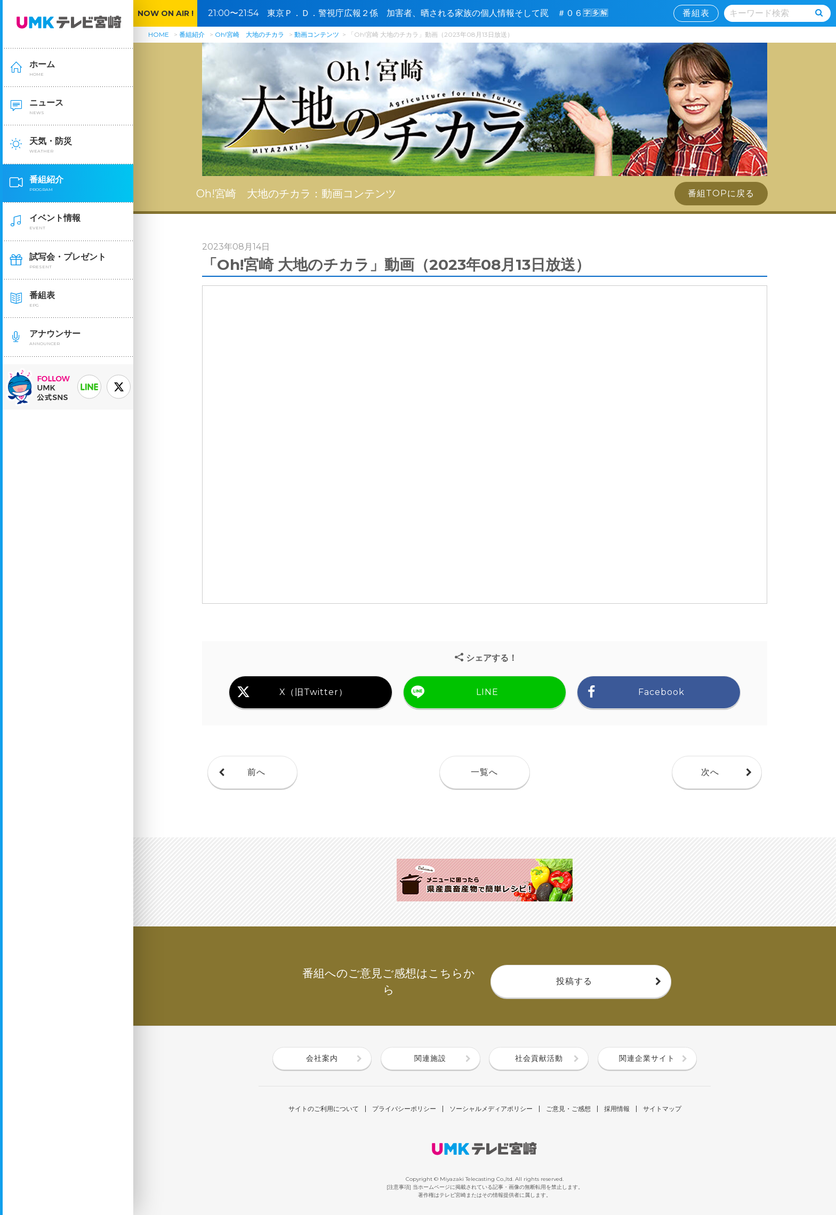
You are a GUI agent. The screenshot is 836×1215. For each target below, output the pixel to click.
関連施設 (430, 1058)
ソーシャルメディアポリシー (491, 1109)
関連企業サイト (647, 1058)
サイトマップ (662, 1109)
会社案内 (322, 1058)
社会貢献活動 (539, 1058)
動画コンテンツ (316, 34)
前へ (256, 772)
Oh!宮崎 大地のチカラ (249, 34)
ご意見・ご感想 (568, 1109)
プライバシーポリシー (404, 1109)
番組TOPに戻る (721, 193)
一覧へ (484, 772)
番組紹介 (192, 34)
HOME (158, 34)
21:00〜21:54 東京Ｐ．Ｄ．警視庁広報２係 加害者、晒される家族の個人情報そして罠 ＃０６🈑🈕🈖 (412, 13)
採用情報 (617, 1109)
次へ (710, 772)
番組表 (696, 13)
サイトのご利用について (323, 1109)
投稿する (574, 981)
